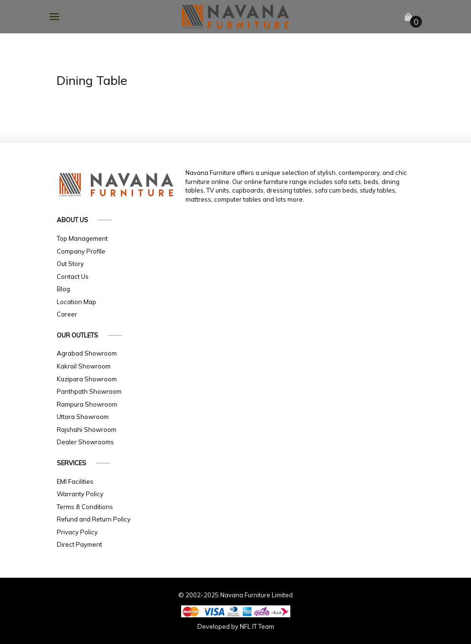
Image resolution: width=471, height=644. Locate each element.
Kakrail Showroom (84, 366)
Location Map (76, 302)
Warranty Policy (80, 494)
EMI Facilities (75, 481)
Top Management (82, 238)
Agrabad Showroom (87, 353)
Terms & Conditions (85, 507)
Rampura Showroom (87, 404)
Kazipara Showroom (87, 379)
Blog (63, 289)
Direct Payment (79, 544)
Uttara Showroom (83, 416)
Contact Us (73, 276)
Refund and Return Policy (94, 519)
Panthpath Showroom (89, 391)
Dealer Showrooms (85, 442)
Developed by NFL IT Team (235, 626)
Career (67, 314)
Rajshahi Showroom (86, 429)
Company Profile (81, 251)
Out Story (70, 263)
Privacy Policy (77, 532)
